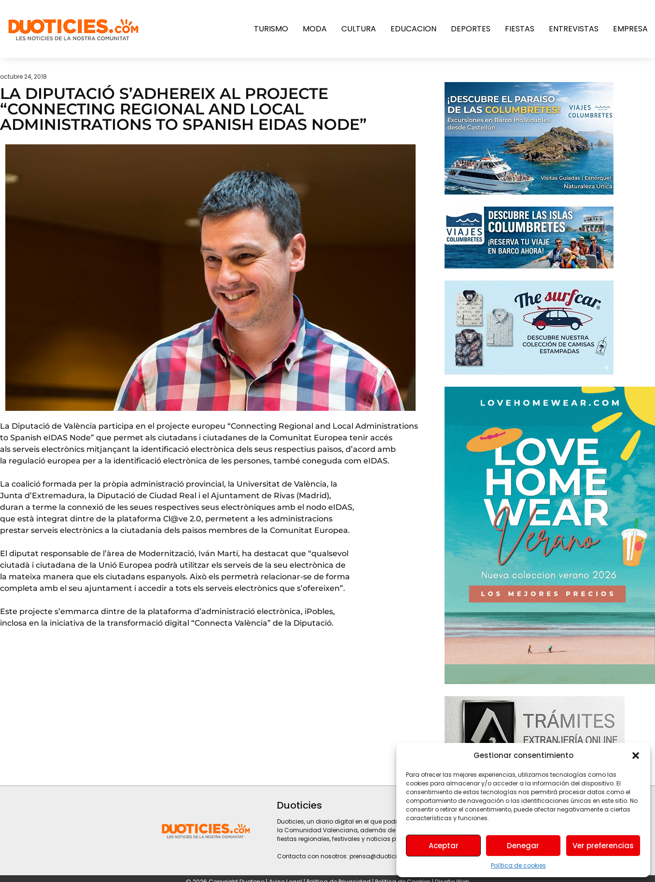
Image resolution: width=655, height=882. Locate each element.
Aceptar (444, 845)
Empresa (630, 28)
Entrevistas (574, 28)
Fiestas (519, 28)
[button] (636, 755)
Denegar (523, 845)
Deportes (470, 28)
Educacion (413, 28)
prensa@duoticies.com (384, 856)
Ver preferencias (603, 845)
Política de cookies (518, 865)
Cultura (358, 28)
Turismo (271, 28)
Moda (315, 28)
